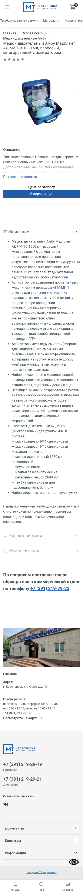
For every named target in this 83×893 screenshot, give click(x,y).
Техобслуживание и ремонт (19, 20)
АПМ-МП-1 (61, 287)
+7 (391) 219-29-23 (49, 588)
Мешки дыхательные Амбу (24, 38)
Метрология (51, 20)
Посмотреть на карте (23, 718)
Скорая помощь (34, 33)
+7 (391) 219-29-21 (22, 779)
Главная (9, 33)
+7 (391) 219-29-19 (22, 764)
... (55, 33)
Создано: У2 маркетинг (42, 872)
